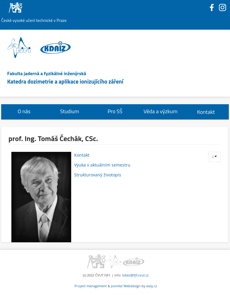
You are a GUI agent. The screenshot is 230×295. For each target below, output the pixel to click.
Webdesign (132, 286)
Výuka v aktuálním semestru (102, 165)
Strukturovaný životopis (97, 175)
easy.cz (151, 286)
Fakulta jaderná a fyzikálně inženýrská (46, 73)
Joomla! (117, 286)
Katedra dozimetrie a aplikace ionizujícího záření (65, 81)
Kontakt (206, 112)
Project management (90, 286)
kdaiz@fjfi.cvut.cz (135, 275)
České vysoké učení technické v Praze (33, 20)
